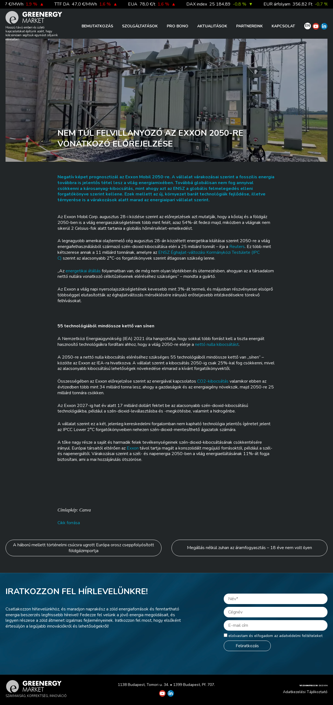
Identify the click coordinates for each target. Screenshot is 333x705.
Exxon (133, 448)
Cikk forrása (69, 523)
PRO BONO (177, 26)
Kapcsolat (283, 26)
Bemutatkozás (97, 26)
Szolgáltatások (140, 26)
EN (307, 25)
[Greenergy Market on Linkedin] (324, 26)
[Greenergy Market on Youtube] (316, 26)
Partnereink (249, 26)
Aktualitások (212, 26)
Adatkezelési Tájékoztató (305, 691)
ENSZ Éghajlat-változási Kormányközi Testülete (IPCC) (159, 255)
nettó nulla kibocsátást (217, 344)
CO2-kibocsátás (212, 381)
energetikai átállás (83, 271)
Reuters (237, 247)
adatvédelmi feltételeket (300, 635)
